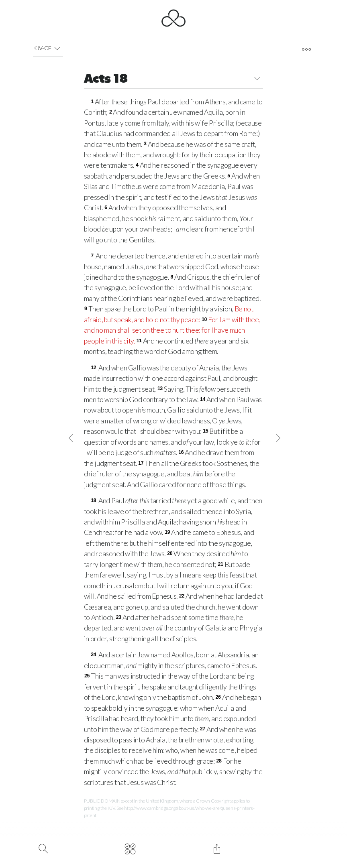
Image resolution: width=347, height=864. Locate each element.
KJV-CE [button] (48, 48)
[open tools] (306, 49)
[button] (57, 48)
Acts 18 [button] (173, 80)
